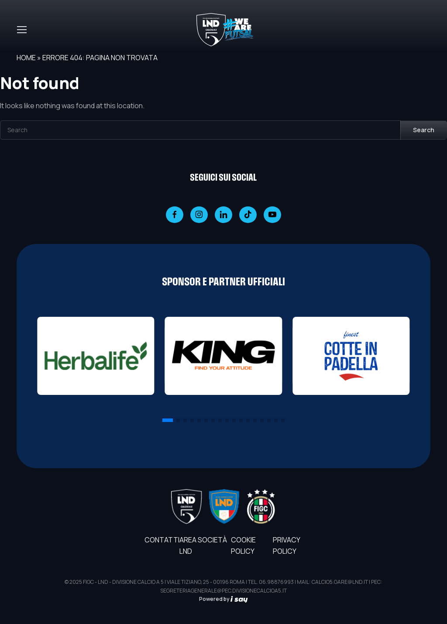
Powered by (223, 599)
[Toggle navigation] (21, 30)
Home (26, 57)
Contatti (161, 540)
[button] (167, 420)
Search (423, 130)
